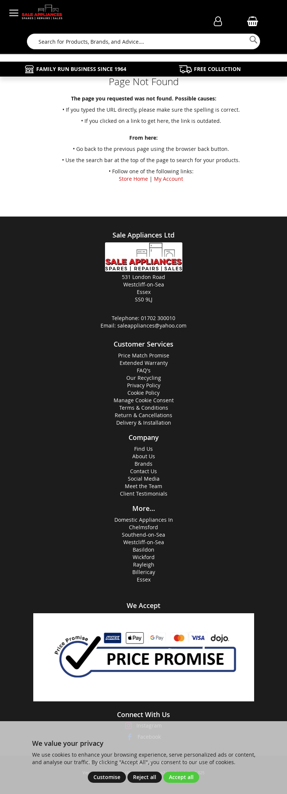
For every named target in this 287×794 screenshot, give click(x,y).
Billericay (143, 572)
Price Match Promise (143, 355)
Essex (144, 579)
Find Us (143, 448)
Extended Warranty (144, 362)
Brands (143, 463)
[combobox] (143, 41)
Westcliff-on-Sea (143, 542)
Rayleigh (143, 564)
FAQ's (144, 370)
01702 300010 (158, 318)
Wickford (144, 557)
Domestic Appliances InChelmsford (143, 523)
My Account (168, 178)
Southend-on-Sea (143, 534)
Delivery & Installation (143, 422)
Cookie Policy (143, 392)
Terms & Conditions (143, 407)
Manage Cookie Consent (144, 400)
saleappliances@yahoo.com (151, 325)
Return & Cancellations (143, 415)
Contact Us (143, 471)
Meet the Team (143, 486)
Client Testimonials (143, 493)
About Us (143, 456)
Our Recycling (143, 377)
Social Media (144, 478)
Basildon (143, 549)
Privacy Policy (143, 385)
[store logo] (42, 13)
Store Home (133, 178)
